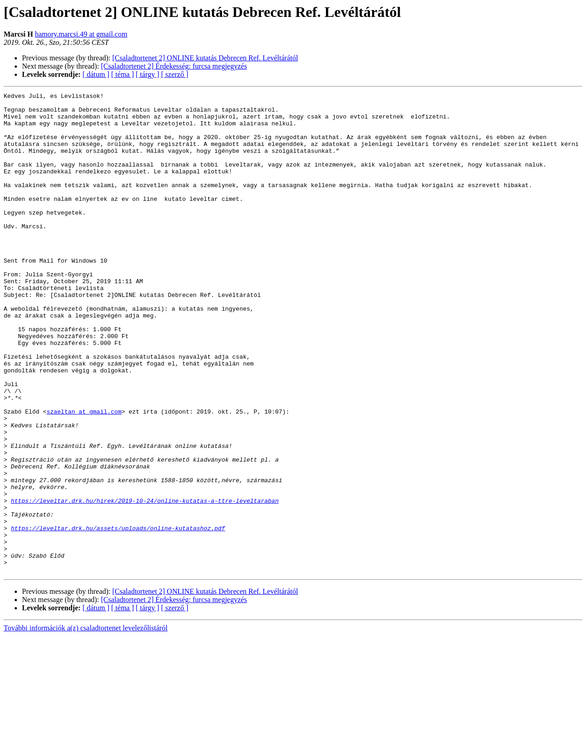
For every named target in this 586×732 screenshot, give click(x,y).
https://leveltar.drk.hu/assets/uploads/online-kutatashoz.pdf (118, 616)
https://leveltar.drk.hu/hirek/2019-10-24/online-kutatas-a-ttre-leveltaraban (145, 583)
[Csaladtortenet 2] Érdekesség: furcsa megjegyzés (174, 66)
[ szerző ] (175, 74)
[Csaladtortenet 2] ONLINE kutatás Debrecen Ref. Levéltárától (205, 58)
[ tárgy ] (147, 74)
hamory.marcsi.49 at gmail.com (81, 34)
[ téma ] (122, 74)
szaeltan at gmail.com (84, 476)
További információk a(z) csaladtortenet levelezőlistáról (86, 724)
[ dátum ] (95, 74)
